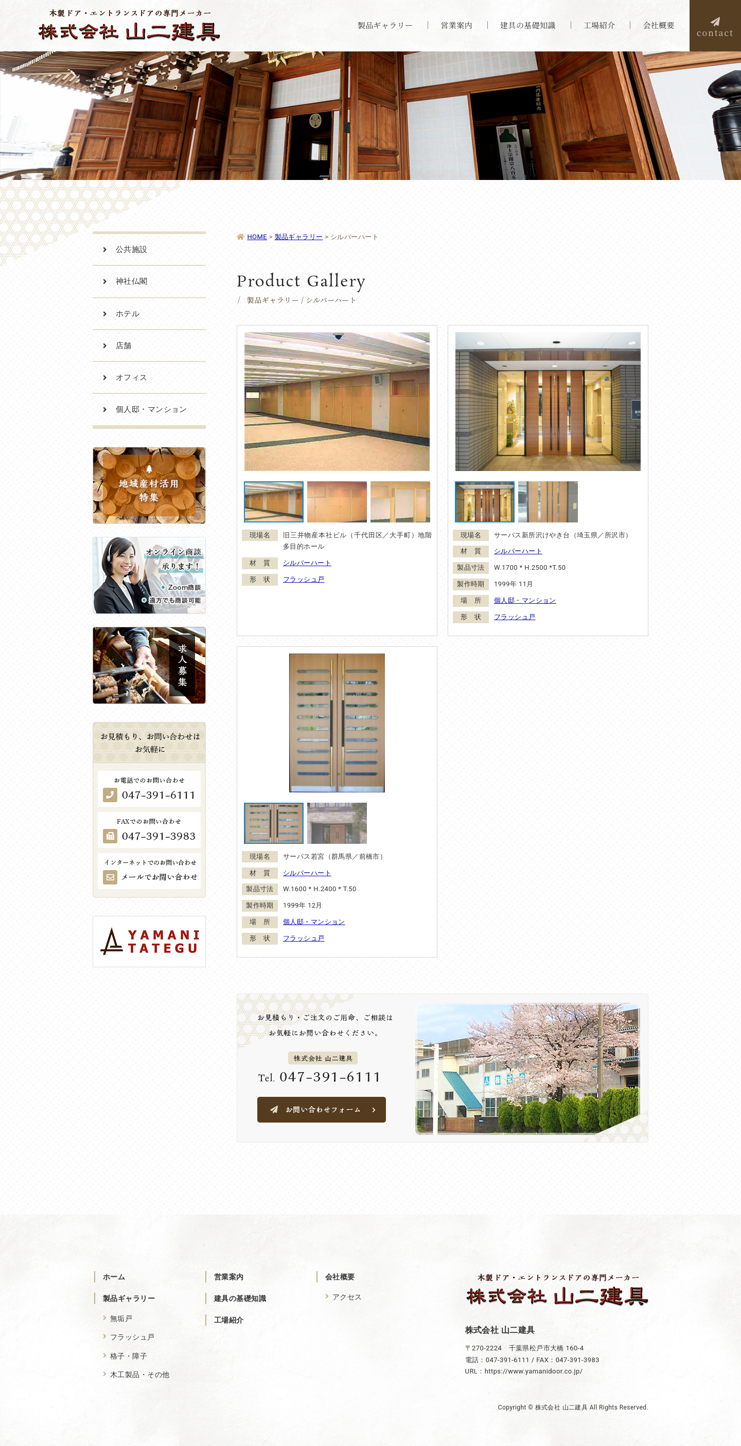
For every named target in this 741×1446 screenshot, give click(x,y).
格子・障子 (128, 1356)
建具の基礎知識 (240, 1298)
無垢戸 (121, 1318)
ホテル (127, 313)
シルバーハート (307, 563)
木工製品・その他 (139, 1374)
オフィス (132, 377)
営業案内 (229, 1277)
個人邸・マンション (525, 600)
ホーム (114, 1277)
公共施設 (132, 249)
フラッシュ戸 (304, 579)
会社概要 (340, 1277)
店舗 (124, 345)
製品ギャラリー (129, 1298)
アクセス (347, 1297)
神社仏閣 (132, 281)
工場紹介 (229, 1320)
